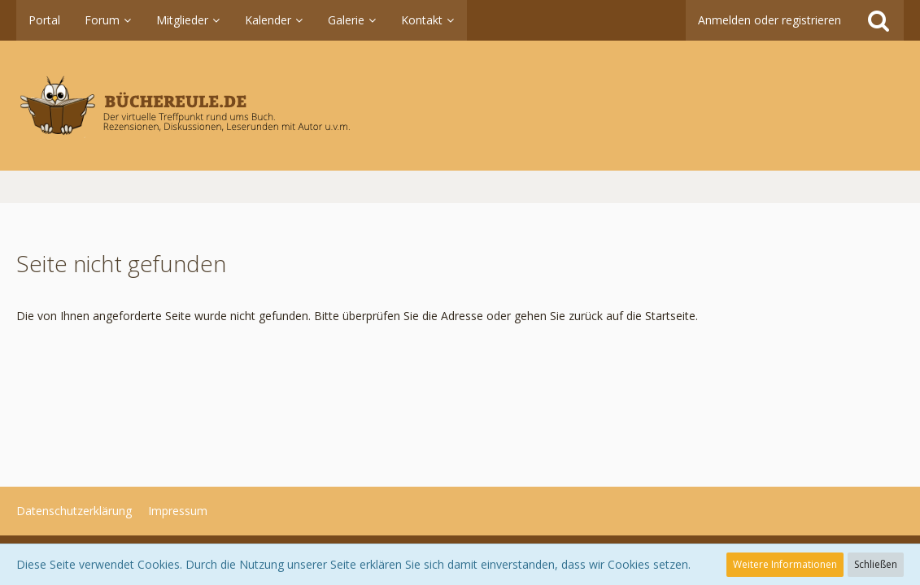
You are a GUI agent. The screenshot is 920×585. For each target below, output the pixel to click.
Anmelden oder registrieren (769, 20)
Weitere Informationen (785, 564)
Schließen (875, 564)
